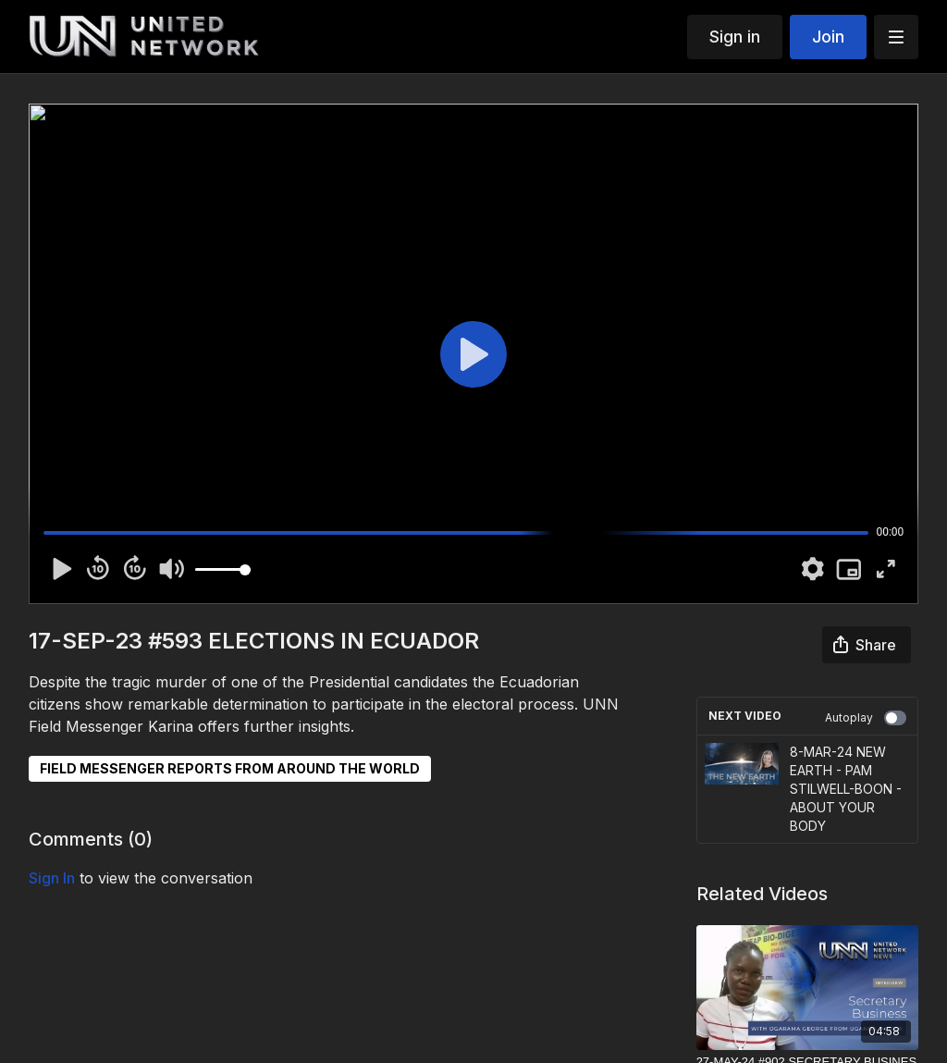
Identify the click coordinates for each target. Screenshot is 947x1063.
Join (828, 36)
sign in (52, 878)
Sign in (734, 36)
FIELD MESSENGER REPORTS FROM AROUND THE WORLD (230, 768)
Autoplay (865, 718)
